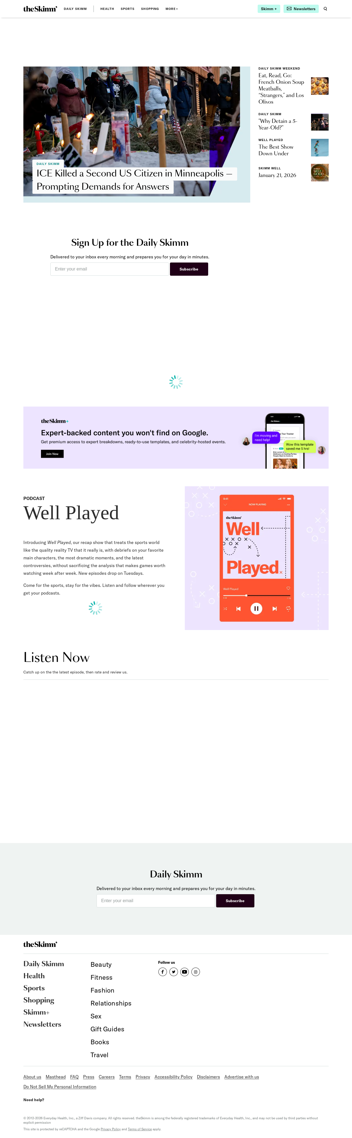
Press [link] (88, 1076)
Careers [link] (107, 1076)
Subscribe (189, 269)
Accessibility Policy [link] (174, 1076)
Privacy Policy (111, 1129)
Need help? (33, 1099)
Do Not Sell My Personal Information (59, 1086)
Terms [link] (125, 1076)
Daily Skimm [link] (75, 9)
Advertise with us (241, 1076)
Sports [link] (128, 9)
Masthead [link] (56, 1076)
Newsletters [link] (42, 1024)
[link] (40, 9)
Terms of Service (140, 1129)
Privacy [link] (143, 1076)
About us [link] (32, 1076)
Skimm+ (36, 1012)
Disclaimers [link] (208, 1076)
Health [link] (107, 9)
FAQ (74, 1076)
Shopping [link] (150, 9)
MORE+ (172, 9)
